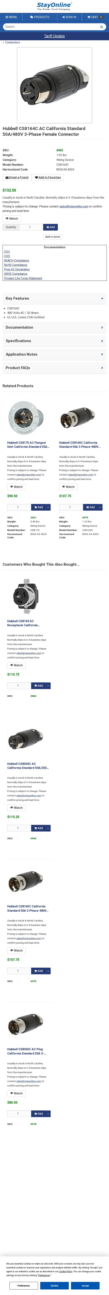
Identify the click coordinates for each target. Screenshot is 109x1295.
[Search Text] (50, 26)
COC (7, 252)
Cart (95, 17)
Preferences (24, 1285)
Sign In (69, 17)
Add (50, 227)
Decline (54, 1285)
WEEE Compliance (15, 274)
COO (7, 256)
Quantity (11, 227)
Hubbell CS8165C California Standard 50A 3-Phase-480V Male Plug (78, 445)
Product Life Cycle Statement (23, 278)
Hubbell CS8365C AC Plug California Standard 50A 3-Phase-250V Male (25, 1051)
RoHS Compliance (15, 265)
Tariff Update (54, 36)
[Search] (101, 26)
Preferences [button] (44, 1275)
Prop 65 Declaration (17, 269)
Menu (11, 17)
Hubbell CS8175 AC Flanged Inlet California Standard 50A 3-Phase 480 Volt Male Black (27, 445)
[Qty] (19, 507)
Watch (12, 219)
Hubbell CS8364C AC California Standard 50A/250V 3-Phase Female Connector (27, 766)
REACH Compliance (16, 260)
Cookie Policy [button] (65, 1271)
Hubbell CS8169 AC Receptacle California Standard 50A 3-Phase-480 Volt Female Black (25, 623)
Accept (85, 1285)
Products (39, 17)
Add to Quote (52, 237)
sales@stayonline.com (73, 206)
